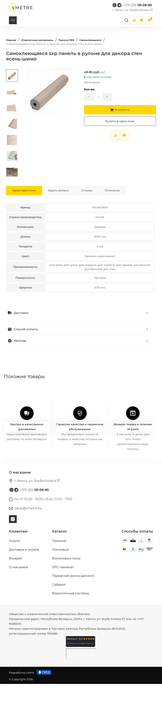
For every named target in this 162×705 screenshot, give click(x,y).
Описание (131, 210)
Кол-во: (89, 94)
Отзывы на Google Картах (80, 664)
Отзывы (101, 210)
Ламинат (59, 562)
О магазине (18, 588)
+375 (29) (137, 8)
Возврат (15, 579)
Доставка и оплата (24, 571)
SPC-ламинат (63, 588)
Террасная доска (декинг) (73, 597)
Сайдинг (59, 605)
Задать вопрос (67, 210)
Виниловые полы (66, 579)
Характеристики (27, 210)
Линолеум (60, 571)
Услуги (14, 562)
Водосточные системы (70, 614)
